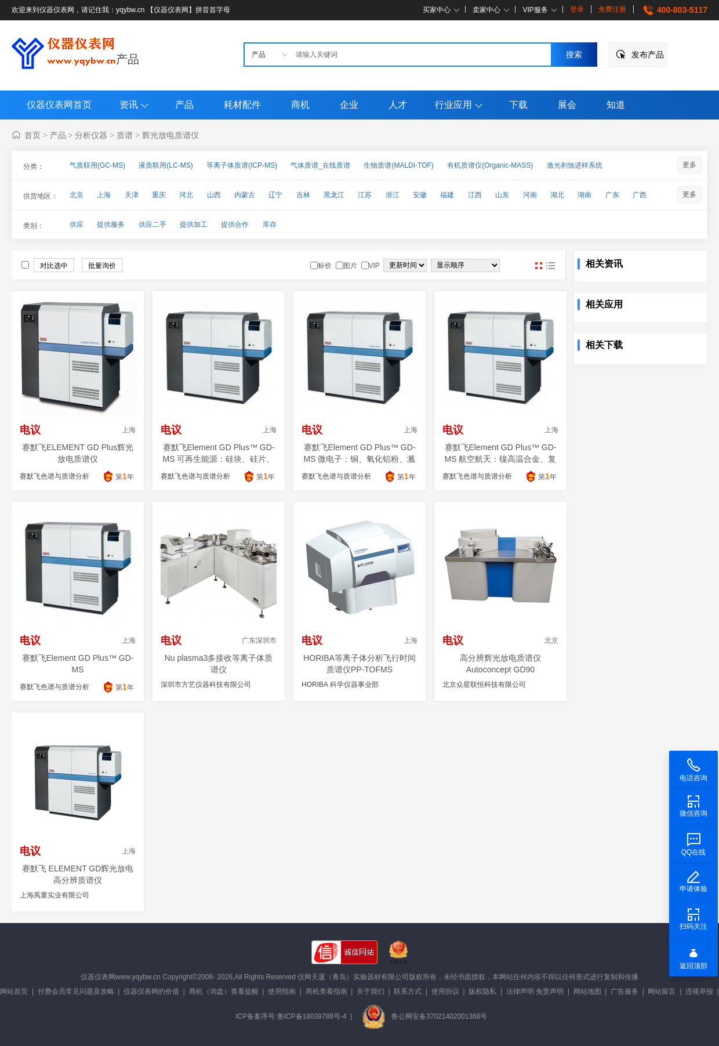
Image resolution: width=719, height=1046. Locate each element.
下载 (518, 105)
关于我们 (370, 991)
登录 (577, 9)
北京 (76, 195)
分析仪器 (91, 135)
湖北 (557, 195)
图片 (538, 265)
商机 (300, 105)
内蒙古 (244, 195)
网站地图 (587, 991)
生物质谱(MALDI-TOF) (398, 165)
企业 (349, 105)
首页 (32, 135)
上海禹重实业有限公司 (54, 895)
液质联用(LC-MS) (166, 165)
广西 (640, 195)
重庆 (159, 195)
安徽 (420, 195)
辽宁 (275, 195)
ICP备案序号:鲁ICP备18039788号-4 (290, 1016)
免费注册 (612, 9)
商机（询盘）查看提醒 (224, 991)
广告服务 (624, 991)
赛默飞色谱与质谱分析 (54, 476)
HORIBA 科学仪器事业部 (340, 685)
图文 (550, 265)
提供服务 (111, 224)
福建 (447, 195)
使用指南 (282, 991)
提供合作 (235, 224)
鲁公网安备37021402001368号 (424, 1016)
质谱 (125, 135)
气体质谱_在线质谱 (320, 165)
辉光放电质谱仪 (170, 135)
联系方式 (408, 991)
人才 (397, 105)
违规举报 (699, 991)
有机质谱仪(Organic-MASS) (490, 165)
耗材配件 (242, 105)
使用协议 (445, 991)
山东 (502, 195)
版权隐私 (482, 991)
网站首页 (14, 991)
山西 (214, 195)
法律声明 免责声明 (535, 991)
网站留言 (662, 991)
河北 (186, 195)
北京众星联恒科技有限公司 (484, 685)
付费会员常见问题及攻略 (76, 991)
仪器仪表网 (98, 977)
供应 (76, 224)
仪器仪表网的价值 (151, 991)
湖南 (584, 195)
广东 (612, 195)
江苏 (365, 195)
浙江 (393, 195)
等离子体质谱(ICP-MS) (241, 165)
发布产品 (647, 54)
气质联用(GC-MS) (97, 165)
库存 (270, 224)
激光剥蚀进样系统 (574, 165)
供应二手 (152, 224)
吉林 (303, 195)
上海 (104, 195)
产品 (127, 59)
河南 (530, 195)
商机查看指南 (326, 991)
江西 (475, 195)
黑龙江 (334, 195)
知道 (616, 105)
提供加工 (194, 224)
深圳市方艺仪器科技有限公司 (206, 685)
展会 (567, 105)
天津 (132, 195)
